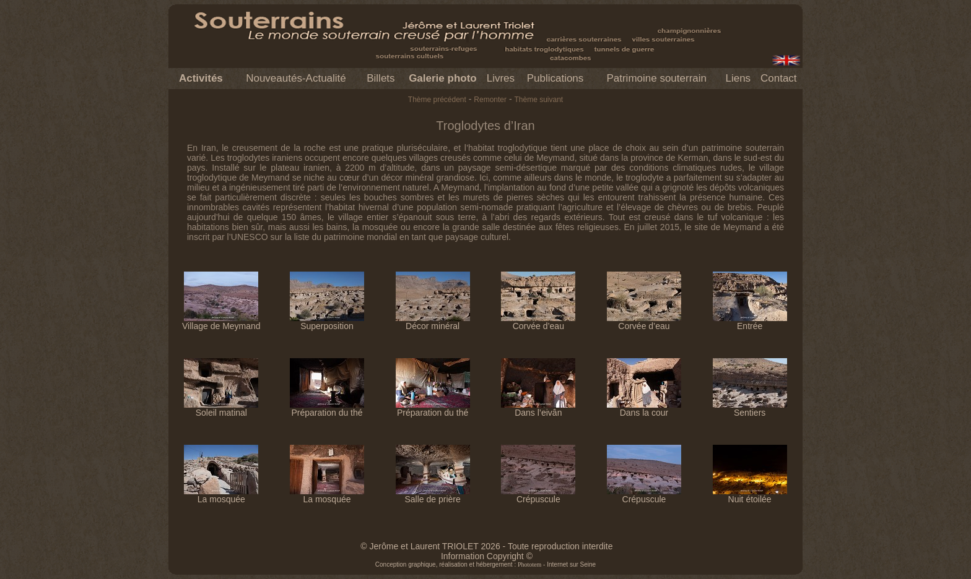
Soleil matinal (221, 409)
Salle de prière (433, 495)
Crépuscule (538, 495)
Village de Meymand (221, 322)
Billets (380, 78)
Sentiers (750, 409)
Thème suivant (538, 99)
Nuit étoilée (750, 495)
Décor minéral (433, 322)
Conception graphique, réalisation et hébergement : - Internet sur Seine (485, 564)
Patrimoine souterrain (656, 78)
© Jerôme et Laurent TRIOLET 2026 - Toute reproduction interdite (486, 546)
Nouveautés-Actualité (296, 78)
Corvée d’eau (538, 322)
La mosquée (221, 495)
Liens (738, 78)
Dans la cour (644, 409)
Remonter (490, 99)
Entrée (750, 322)
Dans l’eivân (538, 409)
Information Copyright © (487, 556)
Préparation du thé (327, 409)
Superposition (327, 322)
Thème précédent (437, 99)
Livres (501, 78)
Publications (555, 78)
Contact (778, 78)
